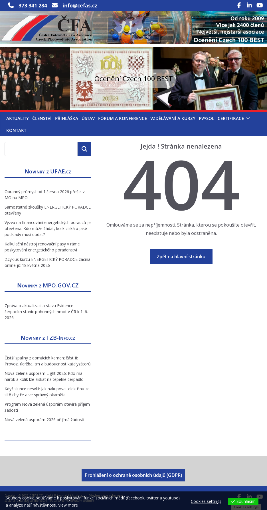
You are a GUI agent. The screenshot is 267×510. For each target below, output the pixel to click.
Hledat (84, 149)
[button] (247, 118)
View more (68, 505)
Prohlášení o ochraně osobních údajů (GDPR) (133, 475)
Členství (42, 118)
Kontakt (16, 130)
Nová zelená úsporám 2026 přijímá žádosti (44, 419)
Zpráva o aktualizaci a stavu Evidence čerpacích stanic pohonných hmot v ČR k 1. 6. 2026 (46, 311)
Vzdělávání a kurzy (172, 118)
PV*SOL (206, 118)
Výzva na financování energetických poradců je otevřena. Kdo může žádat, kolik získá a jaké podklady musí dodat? (48, 228)
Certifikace (231, 118)
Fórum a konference (122, 118)
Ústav (88, 118)
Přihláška (66, 118)
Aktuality (17, 118)
